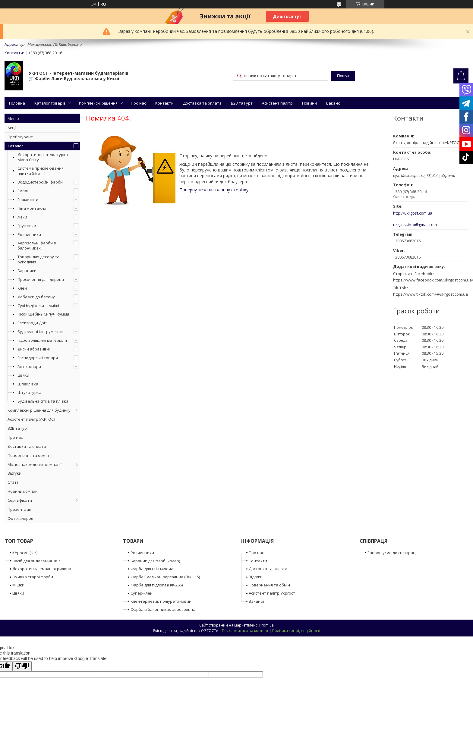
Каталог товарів (50, 103)
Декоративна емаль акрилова (41, 568)
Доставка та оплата (202, 103)
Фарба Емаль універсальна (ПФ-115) (165, 577)
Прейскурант (20, 137)
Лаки (22, 217)
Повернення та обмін (28, 455)
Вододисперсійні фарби (40, 182)
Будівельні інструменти (40, 331)
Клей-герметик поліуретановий (161, 601)
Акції (12, 127)
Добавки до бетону (36, 297)
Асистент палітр (277, 103)
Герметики (27, 199)
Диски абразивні (33, 349)
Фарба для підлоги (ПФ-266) (157, 585)
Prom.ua (266, 625)
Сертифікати (20, 500)
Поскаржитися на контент (245, 630)
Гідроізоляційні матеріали (42, 340)
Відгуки (14, 473)
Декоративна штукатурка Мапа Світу (42, 157)
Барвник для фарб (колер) (155, 561)
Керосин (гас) (24, 552)
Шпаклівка (27, 384)
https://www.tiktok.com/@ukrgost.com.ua (430, 294)
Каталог (15, 146)
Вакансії (334, 103)
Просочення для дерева (40, 279)
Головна (17, 103)
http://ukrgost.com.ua (412, 213)
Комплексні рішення (98, 103)
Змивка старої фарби (32, 577)
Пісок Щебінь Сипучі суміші (43, 314)
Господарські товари (37, 357)
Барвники (26, 270)
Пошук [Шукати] (343, 76)
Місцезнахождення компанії (34, 464)
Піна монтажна (31, 208)
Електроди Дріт (32, 322)
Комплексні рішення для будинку (39, 410)
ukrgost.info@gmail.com (415, 224)
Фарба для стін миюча (152, 568)
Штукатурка (29, 392)
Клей (22, 288)
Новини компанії (23, 491)
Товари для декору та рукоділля (38, 259)
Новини (309, 103)
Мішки (18, 585)
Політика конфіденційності (296, 630)
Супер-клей (142, 593)
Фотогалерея (20, 518)
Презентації (19, 509)
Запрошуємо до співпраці (391, 552)
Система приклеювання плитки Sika (40, 170)
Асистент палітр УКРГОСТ (32, 419)
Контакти (164, 103)
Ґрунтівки (26, 225)
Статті (14, 482)
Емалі (22, 190)
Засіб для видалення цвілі (36, 561)
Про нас (138, 103)
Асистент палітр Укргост (272, 593)
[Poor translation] (22, 666)
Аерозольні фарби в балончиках (36, 245)
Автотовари (29, 366)
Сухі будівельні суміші (38, 305)
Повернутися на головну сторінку (213, 190)
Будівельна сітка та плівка (42, 401)
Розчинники (29, 234)
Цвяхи (23, 375)
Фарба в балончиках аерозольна (163, 609)
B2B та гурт (18, 428)
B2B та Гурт (242, 103)
